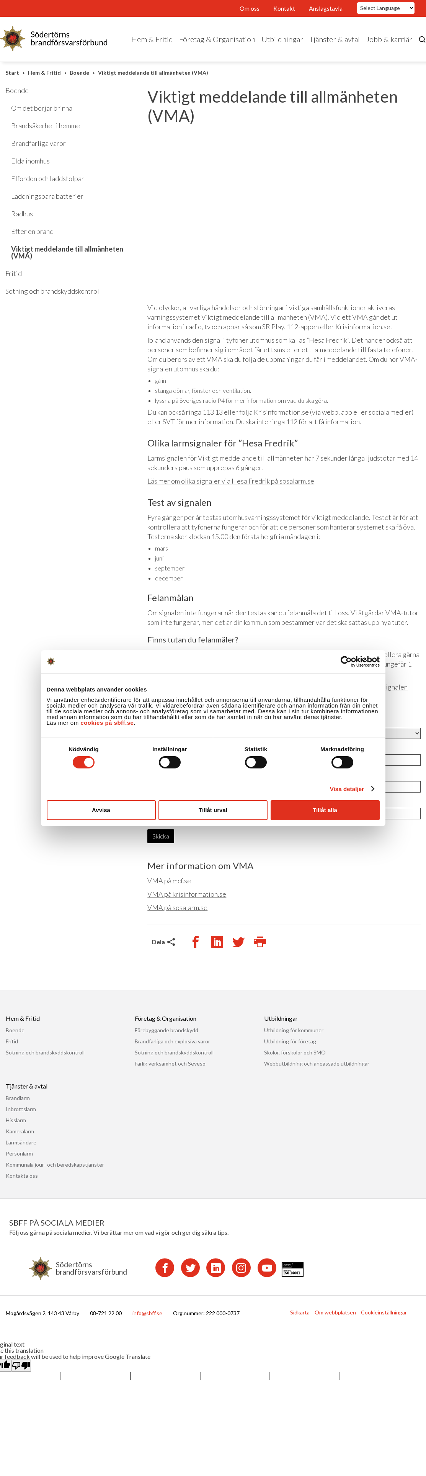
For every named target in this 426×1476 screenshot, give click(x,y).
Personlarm (19, 1153)
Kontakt (284, 8)
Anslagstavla (326, 8)
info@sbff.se (147, 1313)
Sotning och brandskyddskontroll (53, 291)
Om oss (250, 8)
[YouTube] (267, 1268)
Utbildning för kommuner (293, 1030)
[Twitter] (190, 1268)
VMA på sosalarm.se (177, 907)
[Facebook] (164, 1268)
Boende (79, 72)
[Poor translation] (21, 1365)
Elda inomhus (30, 161)
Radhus (22, 213)
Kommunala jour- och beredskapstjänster (55, 1164)
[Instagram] (241, 1268)
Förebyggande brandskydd (166, 1030)
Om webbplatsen (335, 1312)
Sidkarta (300, 1312)
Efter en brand (32, 231)
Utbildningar (282, 39)
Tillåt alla (325, 810)
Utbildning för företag (290, 1041)
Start (12, 72)
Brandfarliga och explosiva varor (172, 1041)
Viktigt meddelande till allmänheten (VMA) (153, 72)
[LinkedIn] (215, 1268)
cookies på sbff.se (107, 722)
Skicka (160, 836)
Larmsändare (21, 1142)
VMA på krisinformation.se (186, 894)
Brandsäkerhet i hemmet (47, 125)
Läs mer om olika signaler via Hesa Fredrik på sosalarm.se (230, 481)
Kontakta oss (22, 1175)
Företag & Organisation (217, 39)
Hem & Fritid (152, 39)
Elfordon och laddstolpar (47, 178)
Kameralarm (20, 1131)
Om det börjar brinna (41, 108)
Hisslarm (16, 1120)
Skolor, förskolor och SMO (295, 1052)
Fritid (13, 273)
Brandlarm (18, 1098)
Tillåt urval (213, 810)
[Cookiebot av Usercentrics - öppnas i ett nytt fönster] (346, 661)
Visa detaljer (347, 789)
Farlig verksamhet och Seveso (170, 1063)
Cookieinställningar (384, 1312)
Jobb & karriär (389, 39)
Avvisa (101, 810)
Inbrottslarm (21, 1109)
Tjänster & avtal (334, 39)
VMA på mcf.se (169, 880)
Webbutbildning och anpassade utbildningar (316, 1063)
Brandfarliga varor (38, 143)
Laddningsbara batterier (47, 196)
